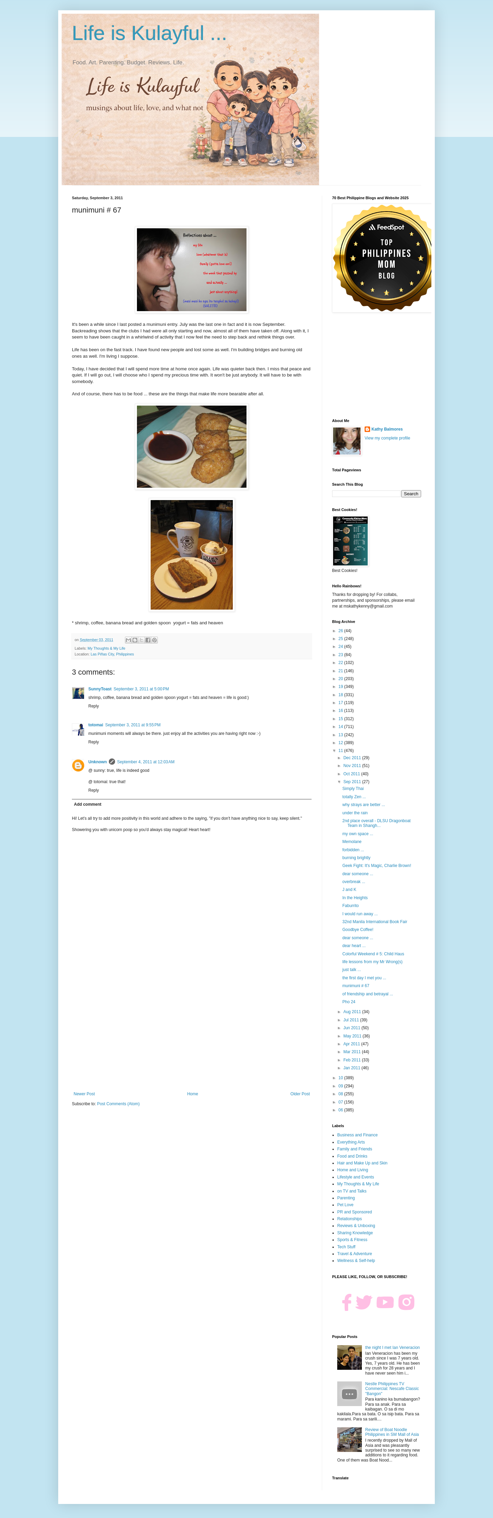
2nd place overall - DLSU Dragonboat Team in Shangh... (376, 823)
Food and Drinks (352, 1156)
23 (341, 654)
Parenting (346, 1198)
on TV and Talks (352, 1191)
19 (341, 686)
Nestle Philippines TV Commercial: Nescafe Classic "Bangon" (392, 1388)
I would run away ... (360, 913)
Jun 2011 (352, 1027)
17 (341, 702)
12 (341, 742)
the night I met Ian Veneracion (392, 1347)
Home (192, 1094)
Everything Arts (351, 1142)
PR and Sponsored (354, 1212)
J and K (349, 889)
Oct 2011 (352, 773)
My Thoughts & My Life (106, 648)
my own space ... (357, 833)
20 (341, 678)
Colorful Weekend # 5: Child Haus (373, 954)
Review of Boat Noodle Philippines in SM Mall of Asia (392, 1432)
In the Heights (355, 897)
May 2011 (353, 1036)
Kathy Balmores (387, 429)
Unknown (97, 762)
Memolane (352, 841)
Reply (93, 706)
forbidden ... (353, 849)
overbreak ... (353, 881)
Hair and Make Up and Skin (362, 1163)
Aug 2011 (352, 1011)
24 (341, 646)
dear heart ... (354, 945)
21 (341, 670)
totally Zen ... (354, 796)
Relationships (349, 1218)
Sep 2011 (352, 781)
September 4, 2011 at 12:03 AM (146, 762)
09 (341, 1086)
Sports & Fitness (352, 1239)
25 (341, 638)
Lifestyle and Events (355, 1177)
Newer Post (84, 1094)
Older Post (300, 1094)
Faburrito (350, 905)
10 (341, 1077)
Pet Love (345, 1204)
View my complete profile (387, 438)
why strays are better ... (363, 804)
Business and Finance (357, 1135)
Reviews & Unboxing (356, 1225)
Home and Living (352, 1170)
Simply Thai (353, 788)
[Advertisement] (192, 1035)
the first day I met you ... (364, 977)
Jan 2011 (352, 1068)
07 (341, 1102)
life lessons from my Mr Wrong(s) (372, 961)
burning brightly (356, 857)
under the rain (355, 813)
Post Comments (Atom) (118, 1103)
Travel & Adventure (354, 1253)
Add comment (87, 804)
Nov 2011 (352, 765)
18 (341, 694)
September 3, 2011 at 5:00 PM (141, 689)
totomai (95, 725)
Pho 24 (348, 1001)
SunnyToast (100, 689)
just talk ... (351, 969)
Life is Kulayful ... (149, 33)
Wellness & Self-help (356, 1260)
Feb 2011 (352, 1060)
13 (341, 734)
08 (341, 1094)
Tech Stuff (346, 1247)
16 (341, 710)
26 (341, 630)
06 (341, 1110)
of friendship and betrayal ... (367, 994)
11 (341, 750)
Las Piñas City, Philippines (112, 654)
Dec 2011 (352, 757)
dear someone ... (357, 873)
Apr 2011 (352, 1044)
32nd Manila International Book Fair (374, 921)
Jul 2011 (351, 1020)
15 (341, 718)
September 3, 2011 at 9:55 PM (133, 725)
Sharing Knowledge (355, 1232)
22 (341, 662)
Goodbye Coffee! (358, 929)
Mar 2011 (352, 1051)
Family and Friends (354, 1149)
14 (341, 726)
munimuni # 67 (355, 985)
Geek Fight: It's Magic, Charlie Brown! (376, 865)
